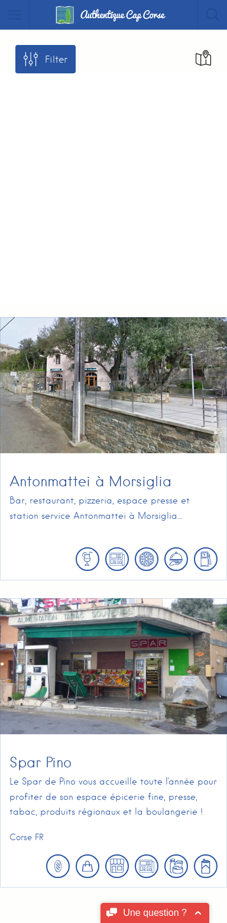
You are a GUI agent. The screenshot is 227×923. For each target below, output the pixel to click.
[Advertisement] (113, 187)
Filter (56, 59)
